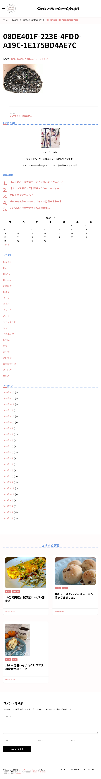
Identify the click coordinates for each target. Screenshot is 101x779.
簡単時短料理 (9, 363)
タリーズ (7, 309)
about (64, 770)
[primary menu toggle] (3, 8)
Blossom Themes (39, 772)
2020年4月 (8, 452)
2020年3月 (8, 458)
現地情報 (7, 357)
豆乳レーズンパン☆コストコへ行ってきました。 (74, 595)
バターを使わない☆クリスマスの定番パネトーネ (36, 201)
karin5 (14, 58)
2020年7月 (8, 440)
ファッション (9, 321)
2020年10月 (8, 422)
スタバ (6, 303)
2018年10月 (8, 494)
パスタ (6, 315)
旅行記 (6, 339)
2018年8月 (8, 506)
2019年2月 (8, 476)
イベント (7, 297)
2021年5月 (8, 410)
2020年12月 (8, 416)
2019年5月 (8, 464)
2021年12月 (8, 398)
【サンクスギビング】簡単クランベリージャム (34, 188)
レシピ (6, 327)
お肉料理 (7, 285)
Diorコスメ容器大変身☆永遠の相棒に (30, 207)
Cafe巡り (15, 20)
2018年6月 (8, 518)
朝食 (5, 345)
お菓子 (6, 291)
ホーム (55, 770)
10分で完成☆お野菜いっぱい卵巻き (25, 599)
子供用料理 (8, 333)
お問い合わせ (74, 770)
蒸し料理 (7, 369)
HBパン (7, 273)
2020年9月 (8, 428)
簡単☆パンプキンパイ (21, 194)
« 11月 (7, 245)
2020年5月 (8, 446)
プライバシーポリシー (90, 770)
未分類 (6, 351)
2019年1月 (8, 482)
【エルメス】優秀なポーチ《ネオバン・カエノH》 (37, 181)
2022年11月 (8, 392)
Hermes (7, 279)
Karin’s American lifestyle (58, 8)
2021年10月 (8, 404)
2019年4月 (8, 470)
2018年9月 (8, 500)
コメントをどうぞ (39, 58)
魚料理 (6, 375)
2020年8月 (8, 434)
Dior (5, 267)
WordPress (17, 774)
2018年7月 (8, 512)
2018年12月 (8, 488)
